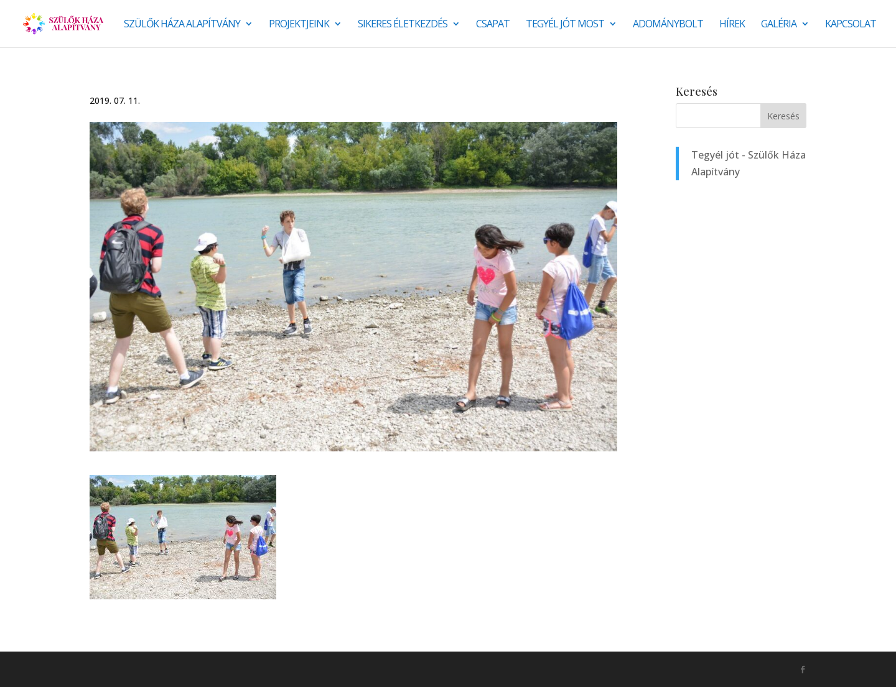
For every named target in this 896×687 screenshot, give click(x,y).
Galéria (778, 24)
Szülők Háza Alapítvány (182, 24)
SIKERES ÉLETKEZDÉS (402, 24)
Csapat (493, 24)
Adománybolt (668, 24)
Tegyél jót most (565, 24)
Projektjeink (299, 24)
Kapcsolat (850, 24)
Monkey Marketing (156, 669)
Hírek (732, 24)
